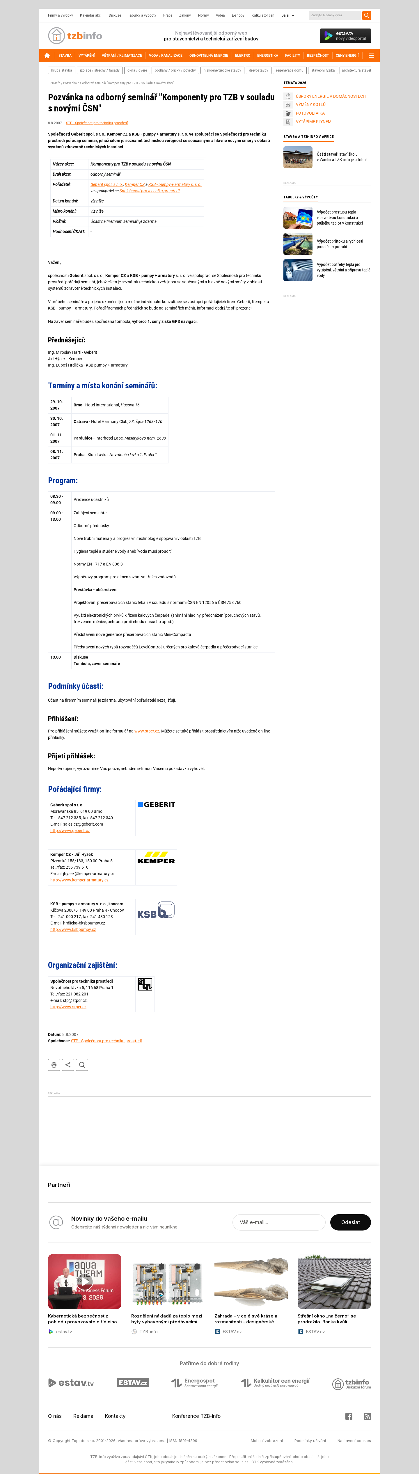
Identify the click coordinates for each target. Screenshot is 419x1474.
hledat (82, 1065)
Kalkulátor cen (263, 15)
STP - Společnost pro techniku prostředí (97, 123)
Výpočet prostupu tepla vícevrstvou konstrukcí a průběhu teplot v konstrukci (340, 217)
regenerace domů (289, 70)
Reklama (83, 1416)
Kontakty (115, 1416)
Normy (203, 15)
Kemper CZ (135, 184)
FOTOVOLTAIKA (310, 113)
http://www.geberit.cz (70, 830)
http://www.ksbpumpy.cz (73, 929)
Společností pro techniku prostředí (150, 191)
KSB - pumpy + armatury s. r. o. (175, 184)
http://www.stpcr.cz (68, 1006)
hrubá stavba (61, 70)
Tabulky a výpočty (142, 15)
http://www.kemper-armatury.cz (79, 880)
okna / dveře (137, 70)
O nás (55, 1416)
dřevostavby (258, 70)
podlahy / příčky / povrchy (175, 70)
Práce (167, 15)
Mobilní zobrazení (267, 1440)
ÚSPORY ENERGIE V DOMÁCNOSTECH (331, 96)
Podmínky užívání (310, 1440)
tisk (54, 1065)
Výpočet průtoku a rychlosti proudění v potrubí (340, 244)
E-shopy (238, 15)
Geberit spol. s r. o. (106, 184)
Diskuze (115, 15)
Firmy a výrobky (60, 15)
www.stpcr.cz (146, 731)
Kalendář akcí (91, 15)
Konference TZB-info (196, 1416)
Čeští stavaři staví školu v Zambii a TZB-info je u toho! (342, 157)
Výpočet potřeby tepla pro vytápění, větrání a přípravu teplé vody (343, 270)
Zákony (185, 15)
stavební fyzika (323, 70)
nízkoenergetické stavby (222, 70)
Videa (220, 15)
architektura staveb (357, 70)
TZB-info (54, 83)
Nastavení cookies (354, 1440)
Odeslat (350, 1222)
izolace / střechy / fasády (100, 70)
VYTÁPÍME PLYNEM (313, 121)
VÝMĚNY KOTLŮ (311, 104)
